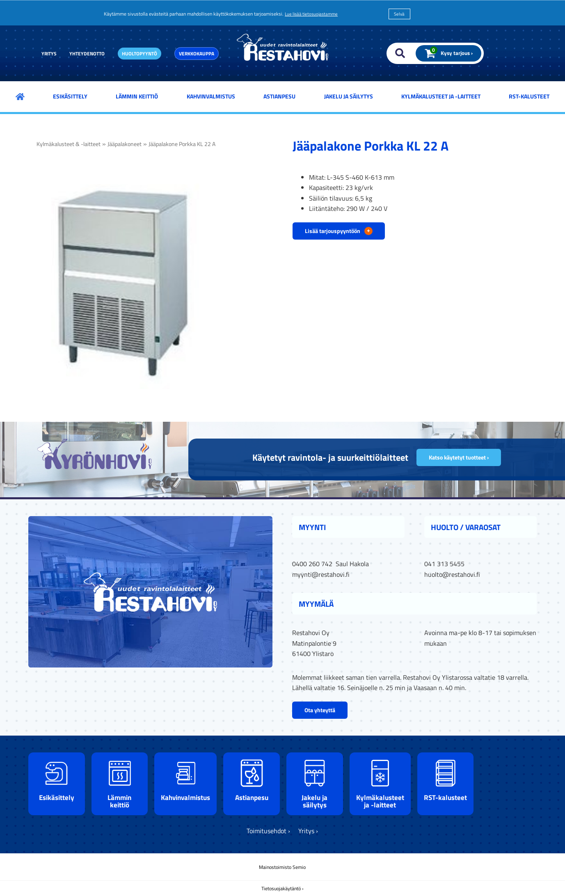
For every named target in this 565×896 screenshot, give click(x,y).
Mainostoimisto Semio (282, 867)
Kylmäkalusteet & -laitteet (69, 144)
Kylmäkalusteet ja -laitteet (440, 96)
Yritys (49, 53)
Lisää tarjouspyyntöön (339, 230)
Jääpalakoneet (125, 144)
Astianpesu (279, 96)
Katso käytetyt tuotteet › (459, 457)
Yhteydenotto (87, 53)
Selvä (399, 14)
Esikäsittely (70, 96)
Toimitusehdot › (268, 831)
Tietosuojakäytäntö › (282, 888)
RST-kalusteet (529, 96)
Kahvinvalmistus (211, 96)
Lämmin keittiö (137, 96)
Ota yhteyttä (319, 710)
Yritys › (308, 831)
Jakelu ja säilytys (348, 96)
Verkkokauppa (196, 53)
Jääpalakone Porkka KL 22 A (182, 144)
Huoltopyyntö (139, 53)
